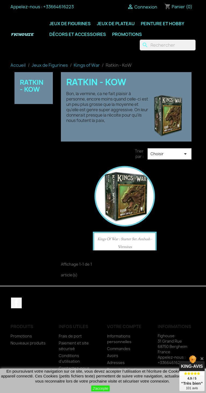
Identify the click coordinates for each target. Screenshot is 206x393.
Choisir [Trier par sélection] (169, 154)
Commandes (118, 348)
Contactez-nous (74, 368)
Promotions (127, 34)
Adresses (116, 362)
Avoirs (112, 355)
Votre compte (124, 326)
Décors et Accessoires (77, 34)
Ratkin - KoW (31, 86)
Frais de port (70, 336)
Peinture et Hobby (162, 24)
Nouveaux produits (28, 343)
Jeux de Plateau (116, 24)
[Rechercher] (168, 45)
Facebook (16, 303)
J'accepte (100, 388)
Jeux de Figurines (70, 24)
